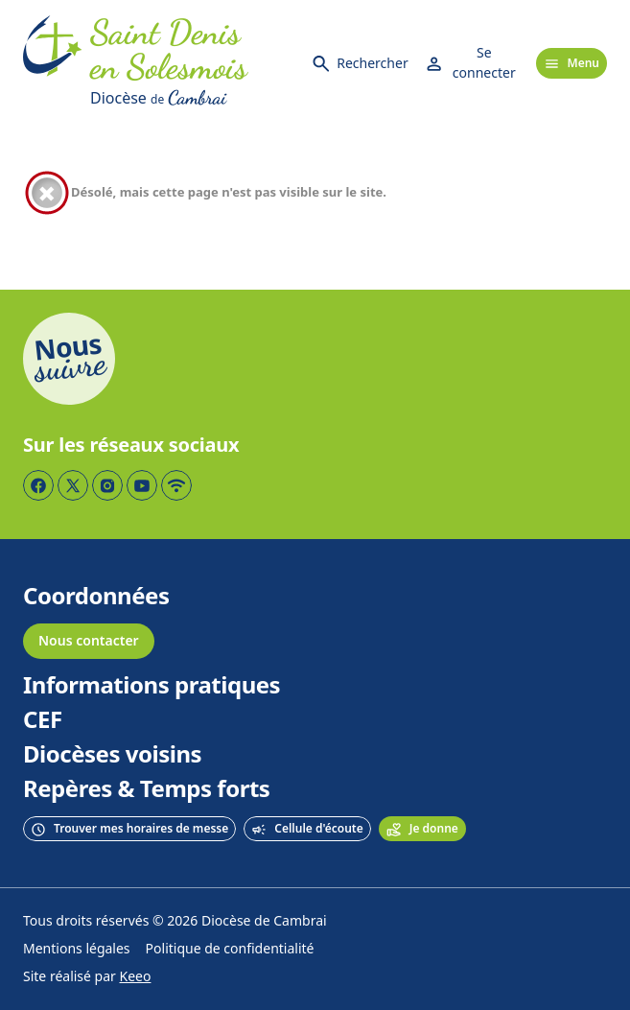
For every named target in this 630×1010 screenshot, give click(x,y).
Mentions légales (76, 949)
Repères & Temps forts (146, 789)
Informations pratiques (151, 685)
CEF (42, 720)
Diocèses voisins (112, 754)
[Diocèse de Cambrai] (192, 97)
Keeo (136, 977)
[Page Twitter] (73, 485)
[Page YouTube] (142, 485)
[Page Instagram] (107, 485)
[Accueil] (52, 63)
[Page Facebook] (38, 485)
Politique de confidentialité (230, 949)
